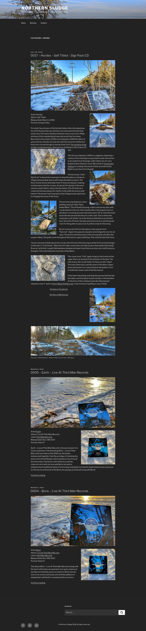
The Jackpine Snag (78, 145)
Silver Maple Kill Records (62, 284)
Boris (38, 550)
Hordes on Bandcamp (59, 295)
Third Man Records (44, 437)
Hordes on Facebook (59, 289)
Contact (44, 23)
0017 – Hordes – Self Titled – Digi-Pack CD (60, 55)
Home (23, 23)
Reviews (33, 23)
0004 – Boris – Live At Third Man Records (59, 491)
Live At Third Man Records (48, 553)
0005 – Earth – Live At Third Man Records (59, 372)
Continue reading (38, 475)
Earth (38, 432)
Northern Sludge (44, 7)
